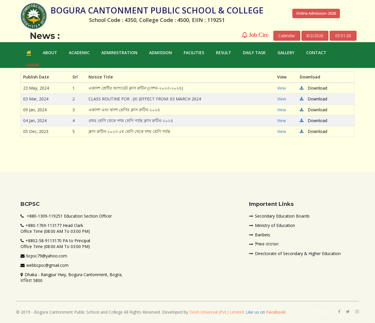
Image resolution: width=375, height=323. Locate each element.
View (281, 88)
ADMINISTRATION (119, 52)
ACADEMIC (79, 52)
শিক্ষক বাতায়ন (263, 244)
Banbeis (259, 234)
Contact (316, 52)
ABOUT (50, 52)
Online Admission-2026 (316, 13)
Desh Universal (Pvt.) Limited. (217, 312)
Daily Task (254, 52)
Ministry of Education (272, 225)
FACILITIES (194, 52)
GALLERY (285, 52)
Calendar (286, 35)
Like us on (265, 312)
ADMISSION (160, 52)
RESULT (223, 52)
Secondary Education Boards (279, 216)
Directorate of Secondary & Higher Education (295, 253)
